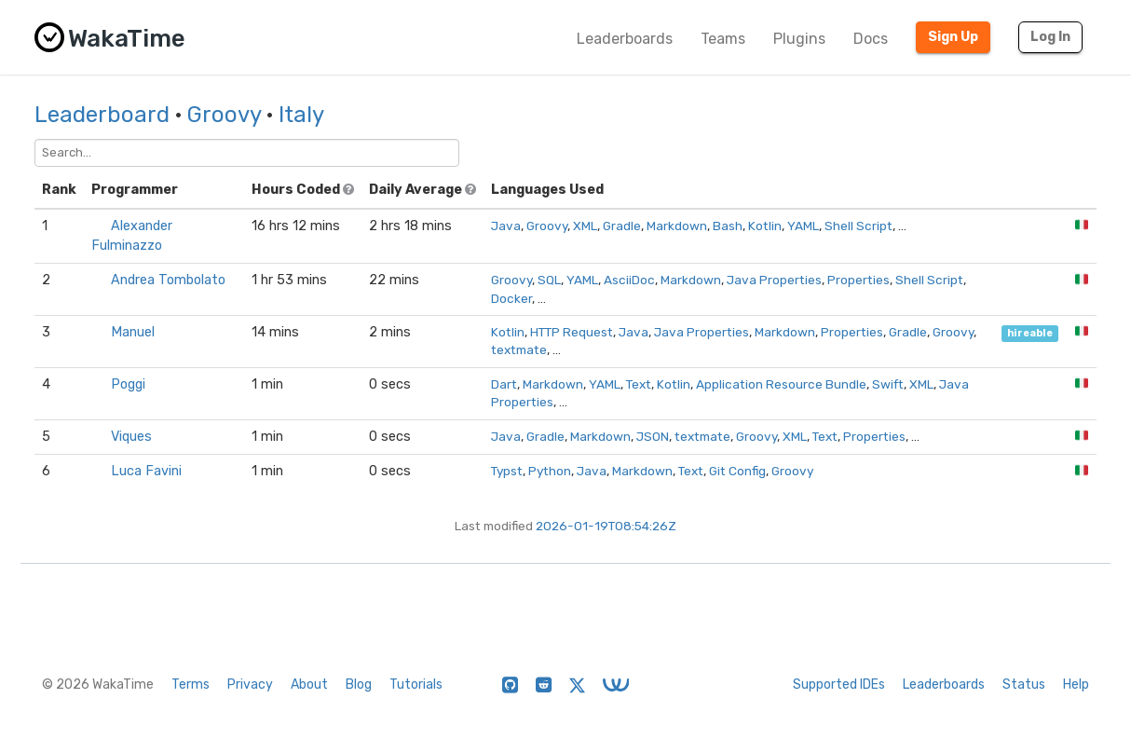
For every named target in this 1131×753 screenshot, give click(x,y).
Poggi (128, 384)
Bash (728, 225)
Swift (888, 383)
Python (549, 470)
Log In (1050, 37)
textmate (519, 349)
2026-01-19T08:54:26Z (606, 525)
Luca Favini (146, 471)
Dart (504, 383)
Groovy (224, 115)
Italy (301, 115)
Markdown (677, 225)
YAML (803, 225)
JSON (652, 436)
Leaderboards (625, 39)
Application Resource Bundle (781, 383)
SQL (549, 279)
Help (1076, 684)
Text (638, 383)
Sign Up (953, 37)
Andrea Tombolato (168, 280)
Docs (870, 39)
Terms (190, 684)
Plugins (799, 39)
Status (1023, 684)
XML (585, 225)
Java (506, 225)
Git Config (737, 470)
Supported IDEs (839, 684)
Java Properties (774, 279)
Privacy (250, 684)
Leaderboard (102, 115)
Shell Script (858, 225)
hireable (1030, 333)
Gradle (622, 225)
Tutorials (416, 684)
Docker (511, 298)
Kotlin (765, 225)
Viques (131, 437)
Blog (359, 684)
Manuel (133, 332)
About (309, 684)
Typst (507, 470)
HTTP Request (571, 331)
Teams (723, 39)
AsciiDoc (629, 279)
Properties (858, 279)
